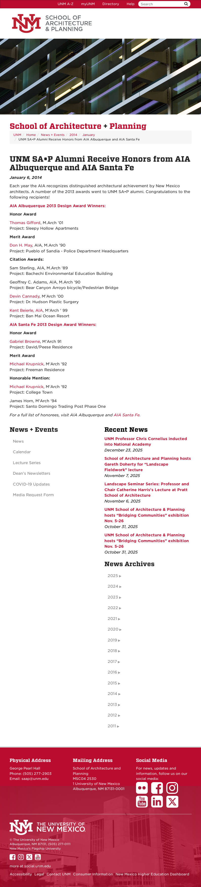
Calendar (22, 452)
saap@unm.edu (35, 779)
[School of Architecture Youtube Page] (143, 805)
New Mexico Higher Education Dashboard (152, 874)
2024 (113, 586)
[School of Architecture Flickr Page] (143, 791)
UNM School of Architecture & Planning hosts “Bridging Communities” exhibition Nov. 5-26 (146, 515)
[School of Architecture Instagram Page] (174, 791)
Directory (110, 4)
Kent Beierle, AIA (26, 310)
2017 (112, 661)
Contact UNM (59, 874)
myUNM (88, 4)
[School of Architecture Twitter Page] (174, 805)
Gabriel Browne (25, 341)
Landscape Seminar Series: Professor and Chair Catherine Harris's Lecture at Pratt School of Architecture (146, 490)
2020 (113, 629)
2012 (112, 715)
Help (131, 4)
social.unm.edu (37, 866)
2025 (113, 575)
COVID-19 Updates (31, 484)
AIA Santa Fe (127, 415)
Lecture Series (27, 463)
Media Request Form (33, 495)
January (88, 135)
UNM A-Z (66, 4)
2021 (112, 618)
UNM (17, 135)
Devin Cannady (24, 296)
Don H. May (21, 245)
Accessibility (21, 874)
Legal (39, 874)
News (18, 441)
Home (31, 135)
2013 (112, 704)
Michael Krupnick (26, 364)
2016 (112, 672)
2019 (112, 640)
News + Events (52, 135)
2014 (73, 135)
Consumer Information (93, 874)
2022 (113, 608)
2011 (112, 726)
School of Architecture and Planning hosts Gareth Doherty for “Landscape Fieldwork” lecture (147, 464)
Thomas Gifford (25, 223)
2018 (112, 651)
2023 (113, 597)
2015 (112, 683)
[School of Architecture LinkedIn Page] (158, 805)
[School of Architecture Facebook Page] (158, 791)
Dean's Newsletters (31, 473)
